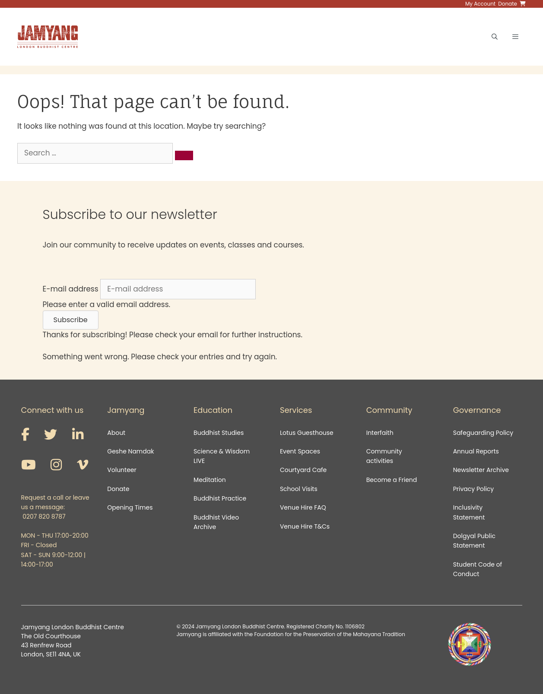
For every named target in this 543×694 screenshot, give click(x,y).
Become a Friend (391, 479)
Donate (118, 489)
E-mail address (70, 289)
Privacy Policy (474, 489)
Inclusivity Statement (469, 512)
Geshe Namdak (130, 451)
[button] (70, 320)
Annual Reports (476, 451)
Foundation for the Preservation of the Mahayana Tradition (329, 634)
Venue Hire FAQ (303, 507)
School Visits (299, 489)
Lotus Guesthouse (306, 432)
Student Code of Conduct (477, 569)
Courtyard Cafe (303, 470)
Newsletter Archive (481, 470)
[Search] (184, 155)
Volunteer (121, 470)
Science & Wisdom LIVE (222, 456)
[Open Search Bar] (494, 36)
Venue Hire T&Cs (305, 526)
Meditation (210, 479)
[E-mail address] (178, 289)
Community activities (384, 456)
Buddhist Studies (219, 432)
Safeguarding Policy (483, 432)
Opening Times (129, 507)
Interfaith (380, 432)
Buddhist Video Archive (216, 522)
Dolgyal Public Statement (474, 541)
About (116, 432)
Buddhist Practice (220, 498)
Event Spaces (300, 451)
